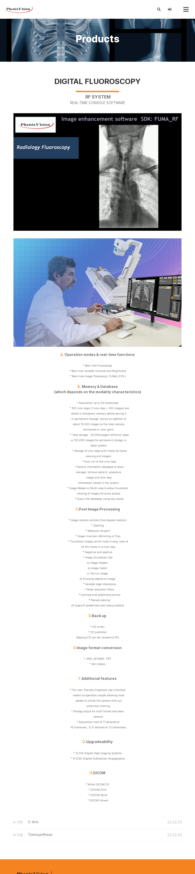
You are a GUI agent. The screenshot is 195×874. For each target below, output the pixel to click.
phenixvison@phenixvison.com (52, 854)
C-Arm (33, 762)
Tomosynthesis (40, 775)
